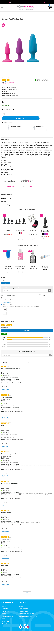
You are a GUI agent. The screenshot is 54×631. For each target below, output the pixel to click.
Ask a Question (5, 83)
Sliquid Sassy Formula (20, 266)
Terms (3, 618)
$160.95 (45, 269)
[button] (19, 233)
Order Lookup (5, 611)
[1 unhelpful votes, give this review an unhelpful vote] (7, 581)
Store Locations (23, 608)
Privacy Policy (5, 621)
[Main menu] (2, 7)
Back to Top (27, 592)
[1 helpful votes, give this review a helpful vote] (3, 443)
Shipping (4, 613)
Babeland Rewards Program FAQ (28, 616)
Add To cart (20, 118)
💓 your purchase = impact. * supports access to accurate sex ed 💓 (27, 2)
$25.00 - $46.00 (33, 269)
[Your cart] (50, 7)
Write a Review (18, 79)
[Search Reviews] (27, 355)
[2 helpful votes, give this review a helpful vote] (3, 502)
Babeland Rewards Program (26, 613)
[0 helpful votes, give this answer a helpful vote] (4, 309)
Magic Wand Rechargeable (45, 267)
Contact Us (5, 608)
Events (21, 606)
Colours (30, 186)
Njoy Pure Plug (33, 230)
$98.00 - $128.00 (33, 234)
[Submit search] (49, 290)
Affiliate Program (23, 611)
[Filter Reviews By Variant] (15, 363)
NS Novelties (10, 186)
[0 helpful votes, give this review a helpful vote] (3, 386)
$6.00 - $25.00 (8, 269)
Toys (3, 15)
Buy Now (8, 239)
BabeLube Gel (8, 266)
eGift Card (4, 606)
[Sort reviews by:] (15, 360)
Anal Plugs (13, 15)
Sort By (39, 295)
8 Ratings (12, 79)
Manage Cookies (6, 623)
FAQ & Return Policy (7, 616)
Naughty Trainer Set (20, 230)
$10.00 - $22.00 (20, 269)
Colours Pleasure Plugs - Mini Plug (45, 231)
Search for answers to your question (11, 288)
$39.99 (20, 236)
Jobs (20, 618)
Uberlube (33, 266)
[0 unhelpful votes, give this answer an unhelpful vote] (4, 313)
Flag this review (5, 389)
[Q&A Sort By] (47, 295)
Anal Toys (7, 15)
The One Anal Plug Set (8, 230)
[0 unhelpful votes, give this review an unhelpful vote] (7, 386)
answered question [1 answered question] (10, 82)
